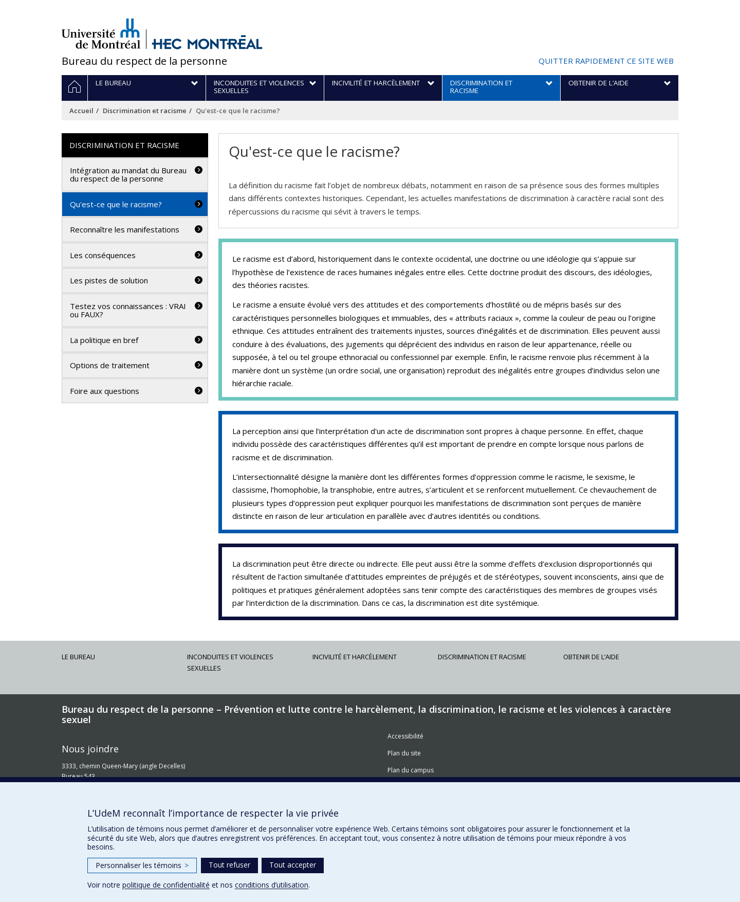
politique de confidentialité (166, 885)
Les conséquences (103, 255)
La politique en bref (104, 340)
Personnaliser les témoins (142, 865)
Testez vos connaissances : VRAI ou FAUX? (128, 310)
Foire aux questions (104, 391)
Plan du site (404, 753)
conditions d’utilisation (271, 885)
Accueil (81, 110)
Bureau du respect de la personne (144, 61)
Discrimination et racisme (145, 110)
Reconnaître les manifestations (124, 229)
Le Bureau (78, 656)
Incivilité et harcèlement (354, 656)
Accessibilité (405, 736)
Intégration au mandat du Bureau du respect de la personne (128, 174)
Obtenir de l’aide (591, 656)
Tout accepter (292, 865)
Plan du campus (410, 770)
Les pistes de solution (109, 280)
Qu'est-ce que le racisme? (116, 204)
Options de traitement (110, 365)
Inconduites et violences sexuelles (230, 662)
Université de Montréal (101, 33)
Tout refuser (229, 865)
